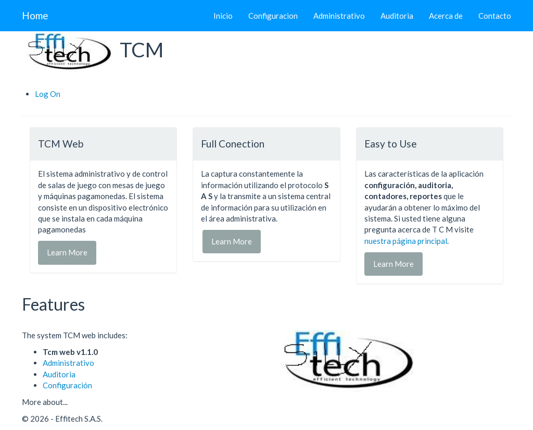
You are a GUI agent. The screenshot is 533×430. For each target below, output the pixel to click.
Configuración (67, 385)
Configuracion (273, 15)
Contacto (494, 15)
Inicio (223, 15)
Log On (47, 94)
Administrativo (339, 15)
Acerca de (446, 15)
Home (35, 15)
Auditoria (396, 15)
